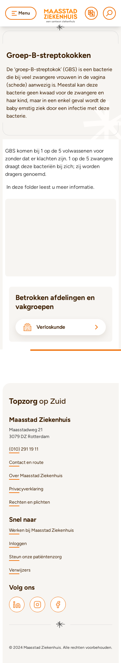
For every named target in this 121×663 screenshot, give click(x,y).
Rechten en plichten (29, 502)
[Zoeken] (109, 13)
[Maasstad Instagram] (37, 604)
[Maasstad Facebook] (58, 604)
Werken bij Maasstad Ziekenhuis (41, 530)
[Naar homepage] (60, 20)
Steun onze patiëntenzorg (35, 557)
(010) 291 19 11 (23, 449)
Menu (21, 13)
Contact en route (26, 462)
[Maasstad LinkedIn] (17, 604)
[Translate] (91, 13)
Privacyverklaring (26, 489)
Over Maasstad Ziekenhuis (36, 475)
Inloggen (18, 543)
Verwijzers (20, 570)
